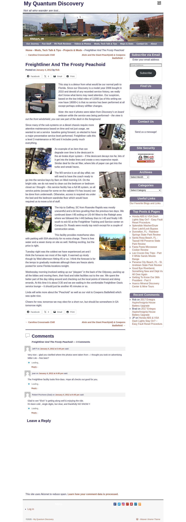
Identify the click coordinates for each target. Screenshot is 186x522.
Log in (31, 509)
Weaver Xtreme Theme (150, 519)
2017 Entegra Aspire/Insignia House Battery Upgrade (143, 302)
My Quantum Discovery (54, 3)
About (154, 44)
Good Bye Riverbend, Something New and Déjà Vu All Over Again (147, 271)
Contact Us (142, 44)
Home (29, 50)
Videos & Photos (82, 44)
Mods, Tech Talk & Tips (105, 44)
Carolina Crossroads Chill (40, 55)
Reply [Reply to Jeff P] (34, 367)
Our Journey (32, 44)
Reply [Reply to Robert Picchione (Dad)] (34, 413)
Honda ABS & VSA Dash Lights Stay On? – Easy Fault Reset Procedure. (147, 321)
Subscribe (146, 73)
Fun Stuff (46, 44)
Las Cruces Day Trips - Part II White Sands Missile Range (147, 256)
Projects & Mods (72, 50)
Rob (57, 70)
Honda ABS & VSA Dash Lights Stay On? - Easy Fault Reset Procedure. (147, 219)
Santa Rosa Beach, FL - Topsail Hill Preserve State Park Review (146, 241)
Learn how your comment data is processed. (93, 494)
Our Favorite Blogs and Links (145, 203)
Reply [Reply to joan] (34, 388)
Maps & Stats (126, 44)
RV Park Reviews (62, 44)
